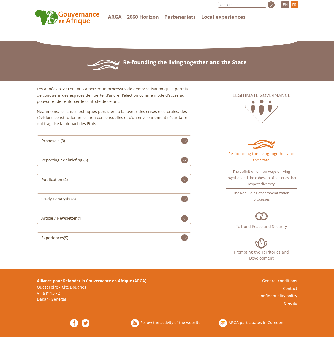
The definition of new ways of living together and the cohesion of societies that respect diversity (261, 177)
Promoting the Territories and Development (261, 255)
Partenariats (180, 17)
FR (294, 4)
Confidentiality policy (277, 295)
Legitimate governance (261, 95)
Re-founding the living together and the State (261, 156)
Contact (290, 288)
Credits (290, 303)
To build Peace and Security (261, 226)
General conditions (279, 280)
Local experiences (223, 17)
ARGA (114, 17)
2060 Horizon (143, 17)
